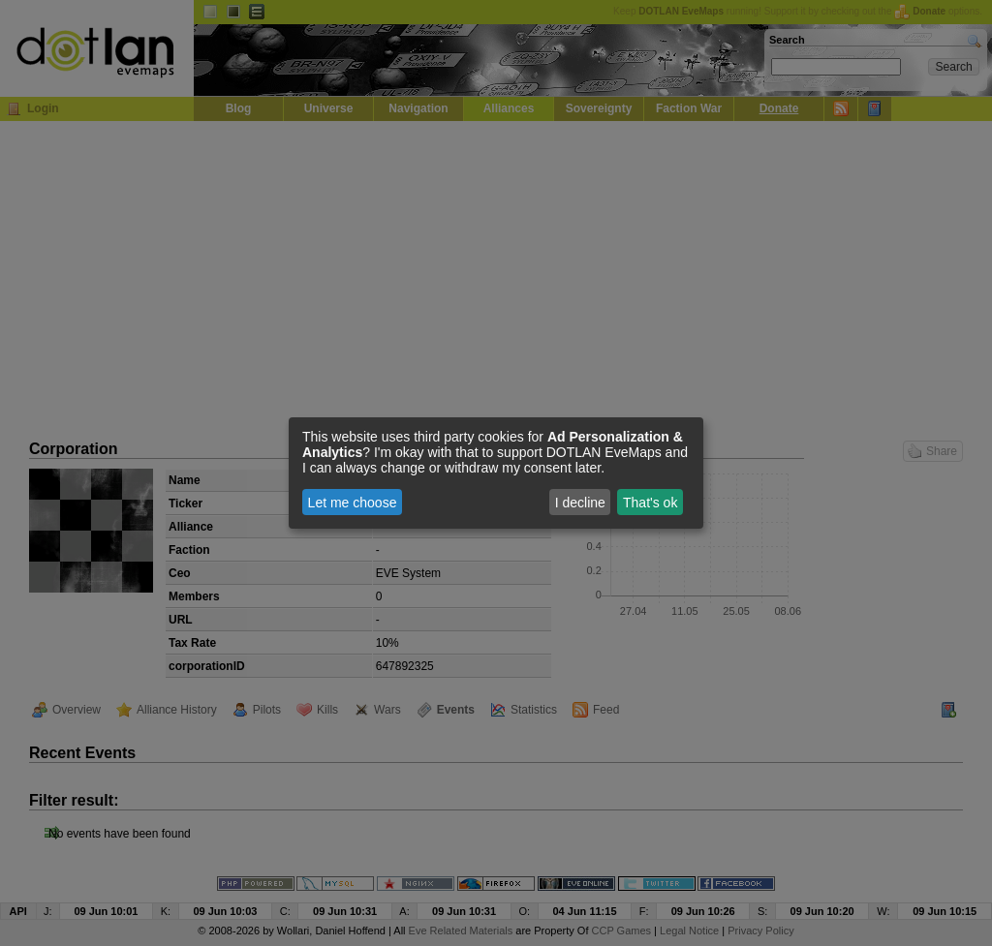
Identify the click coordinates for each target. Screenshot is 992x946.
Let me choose (352, 502)
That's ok (650, 502)
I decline (580, 502)
